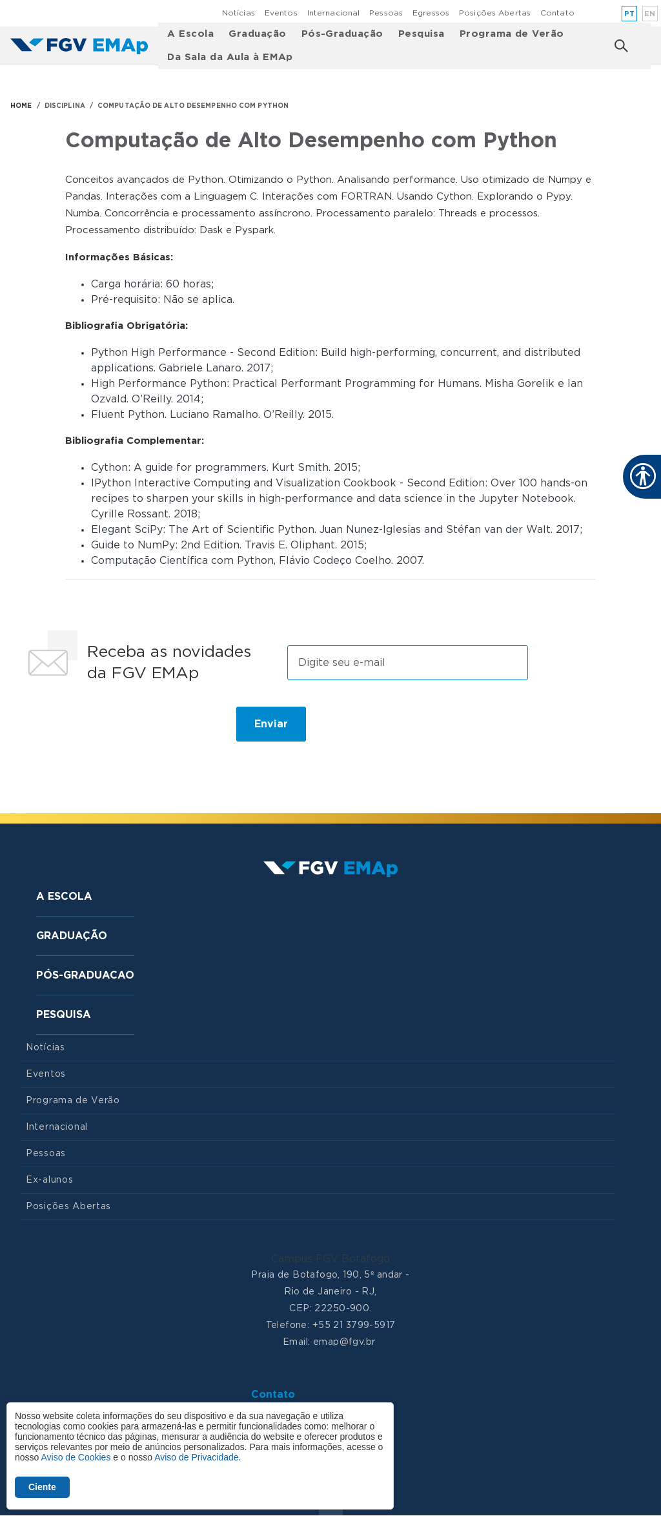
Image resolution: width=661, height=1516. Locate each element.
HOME (21, 106)
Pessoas (386, 13)
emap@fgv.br (344, 1342)
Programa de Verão (512, 34)
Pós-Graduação (342, 34)
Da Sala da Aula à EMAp (230, 57)
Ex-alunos (49, 1180)
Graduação (257, 34)
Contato (557, 13)
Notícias (238, 13)
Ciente (42, 1487)
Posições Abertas (495, 13)
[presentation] (119, 729)
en (650, 13)
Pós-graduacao (85, 975)
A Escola (190, 34)
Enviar (271, 724)
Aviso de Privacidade (196, 1457)
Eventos (281, 13)
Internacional (333, 13)
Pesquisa (421, 34)
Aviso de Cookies (75, 1457)
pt (629, 13)
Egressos (430, 13)
